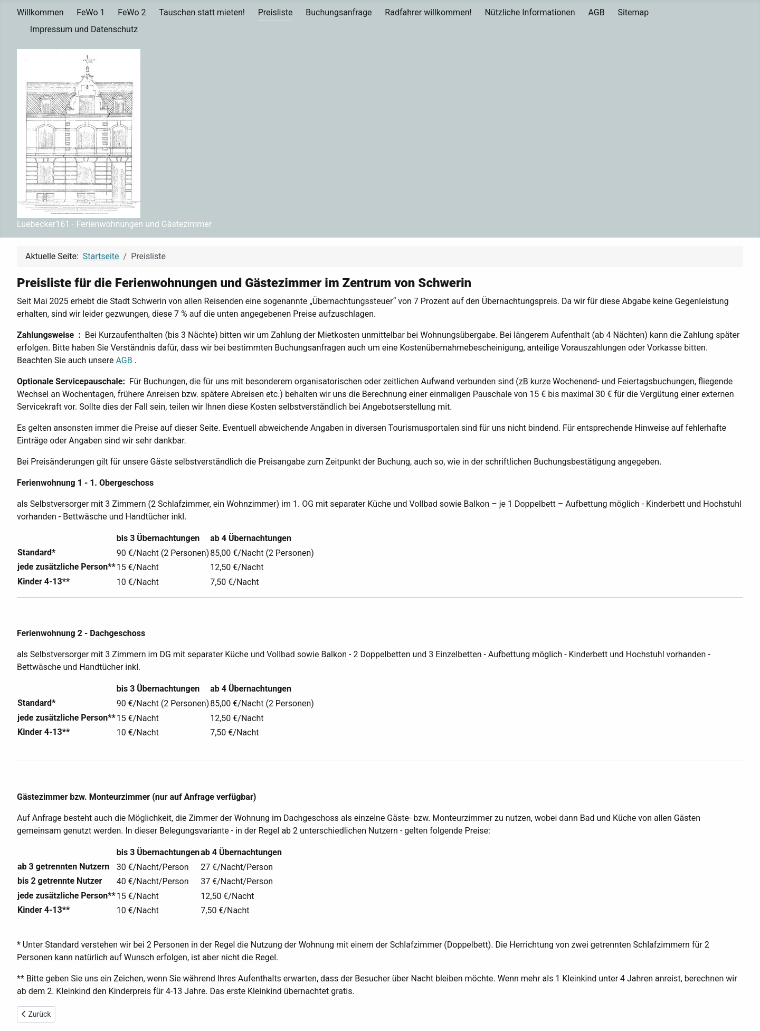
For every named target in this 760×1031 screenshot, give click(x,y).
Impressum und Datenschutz (84, 29)
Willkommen (40, 12)
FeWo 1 (90, 12)
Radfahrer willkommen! (428, 12)
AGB (596, 12)
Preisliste (275, 12)
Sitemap (633, 12)
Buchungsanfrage (339, 12)
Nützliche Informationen (529, 12)
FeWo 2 (132, 12)
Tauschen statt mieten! (202, 12)
